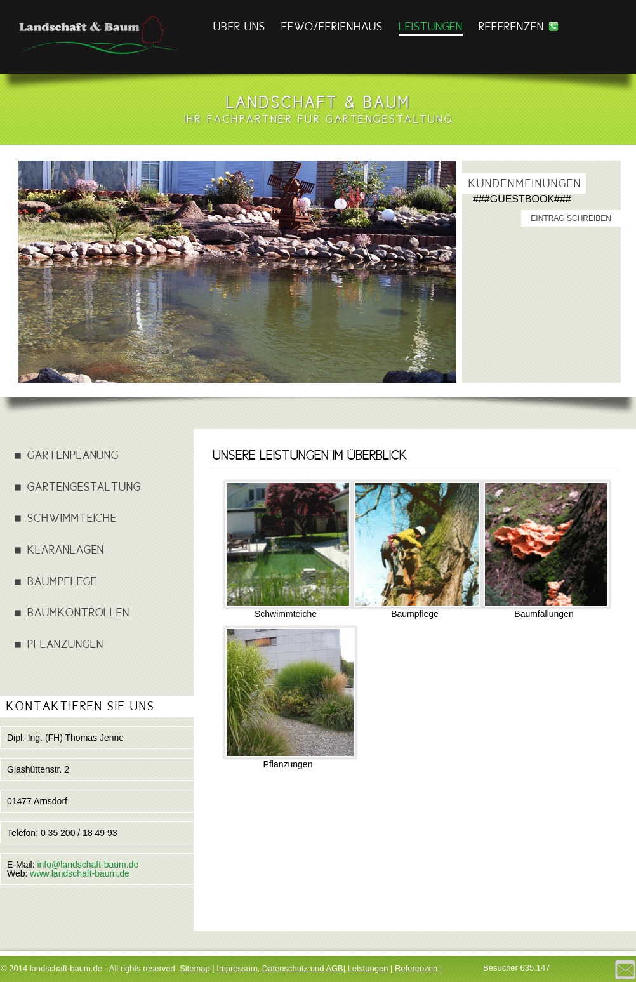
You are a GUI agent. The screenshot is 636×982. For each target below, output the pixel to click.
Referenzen (511, 26)
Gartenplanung (73, 454)
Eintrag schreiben (571, 218)
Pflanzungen (65, 644)
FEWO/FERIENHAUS (332, 26)
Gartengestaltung (84, 486)
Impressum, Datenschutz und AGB (279, 968)
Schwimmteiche (72, 517)
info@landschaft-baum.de (87, 864)
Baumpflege (62, 581)
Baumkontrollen (78, 612)
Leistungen (431, 26)
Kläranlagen (65, 549)
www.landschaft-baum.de (79, 873)
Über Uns (239, 26)
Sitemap (195, 968)
